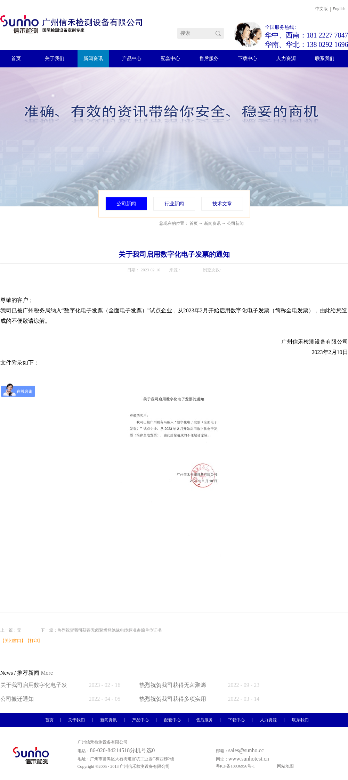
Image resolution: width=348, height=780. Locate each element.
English (339, 8)
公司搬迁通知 (17, 699)
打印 (34, 640)
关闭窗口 (13, 640)
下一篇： (101, 630)
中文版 (321, 8)
